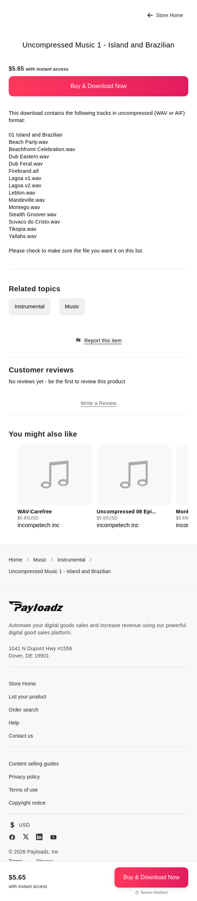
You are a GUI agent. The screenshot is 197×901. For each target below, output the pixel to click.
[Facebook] (12, 837)
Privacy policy (24, 777)
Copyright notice (27, 803)
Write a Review (98, 403)
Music (72, 306)
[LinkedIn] (39, 837)
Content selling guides (34, 764)
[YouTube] (53, 837)
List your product (28, 697)
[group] (54, 487)
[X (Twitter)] (26, 837)
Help (14, 723)
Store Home (165, 15)
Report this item (98, 340)
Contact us (21, 736)
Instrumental (30, 306)
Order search (24, 710)
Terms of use (23, 790)
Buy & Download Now (99, 86)
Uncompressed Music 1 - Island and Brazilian (60, 571)
